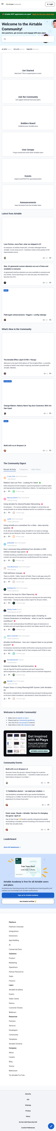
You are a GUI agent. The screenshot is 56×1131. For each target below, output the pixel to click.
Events (11, 994)
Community (13, 1034)
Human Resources (16, 972)
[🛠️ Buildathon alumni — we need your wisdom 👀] (28, 798)
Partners (12, 1021)
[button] (51, 1126)
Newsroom (13, 1070)
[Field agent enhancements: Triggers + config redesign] (28, 305)
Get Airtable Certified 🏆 (28, 901)
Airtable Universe (15, 1043)
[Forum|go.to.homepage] (13, 4)
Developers (13, 1030)
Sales (11, 976)
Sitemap (28, 1105)
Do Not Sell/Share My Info (28, 1122)
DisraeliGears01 (12, 660)
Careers (12, 1057)
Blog (10, 1061)
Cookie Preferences (28, 1128)
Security (28, 1094)
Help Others (36, 469)
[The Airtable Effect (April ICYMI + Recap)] (28, 355)
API (28, 1099)
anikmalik (10, 543)
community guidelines (27, 720)
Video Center (14, 998)
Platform (12, 922)
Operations (13, 967)
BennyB (9, 681)
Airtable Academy (16, 989)
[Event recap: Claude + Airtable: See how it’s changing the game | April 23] (28, 821)
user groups (23, 723)
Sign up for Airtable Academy (28, 895)
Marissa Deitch (12, 498)
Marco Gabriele (12, 636)
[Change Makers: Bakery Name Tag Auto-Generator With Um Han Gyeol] (28, 397)
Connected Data (15, 949)
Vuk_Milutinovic (12, 567)
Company (12, 1048)
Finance (12, 981)
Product (12, 958)
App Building (14, 940)
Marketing (13, 962)
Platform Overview (16, 926)
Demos (11, 1003)
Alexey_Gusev (12, 609)
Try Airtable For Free (17, 1075)
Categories (23, 469)
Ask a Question (26, 725)
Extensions (13, 936)
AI (10, 945)
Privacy (28, 1111)
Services (12, 1025)
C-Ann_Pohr (11, 476)
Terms (28, 1116)
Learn (11, 985)
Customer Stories (16, 1007)
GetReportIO (11, 588)
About (11, 1052)
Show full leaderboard (12, 847)
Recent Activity (10, 469)
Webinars (12, 1012)
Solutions (12, 953)
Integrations (14, 931)
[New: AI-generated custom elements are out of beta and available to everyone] (28, 274)
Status (11, 1066)
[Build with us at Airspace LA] (28, 436)
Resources (13, 1016)
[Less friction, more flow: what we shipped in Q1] (28, 239)
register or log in (23, 718)
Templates (13, 1039)
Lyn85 (9, 519)
